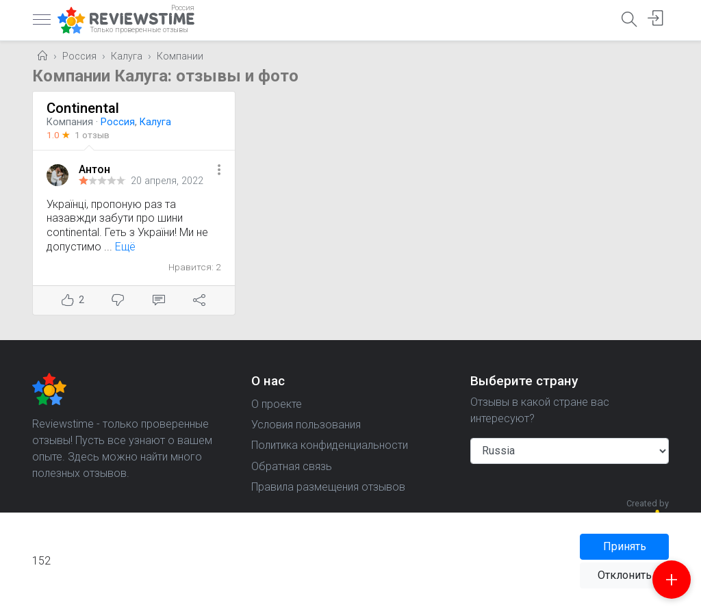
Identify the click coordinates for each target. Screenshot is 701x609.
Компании (180, 56)
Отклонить (625, 575)
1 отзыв (92, 134)
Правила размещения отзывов (328, 486)
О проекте (276, 404)
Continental (83, 108)
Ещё (125, 246)
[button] (219, 171)
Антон (94, 169)
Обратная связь (291, 466)
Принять (624, 546)
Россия (79, 56)
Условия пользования (306, 424)
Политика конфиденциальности (329, 445)
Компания (70, 122)
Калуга (126, 56)
